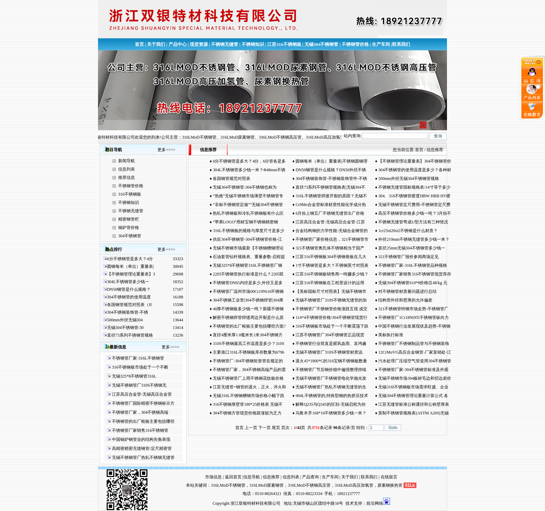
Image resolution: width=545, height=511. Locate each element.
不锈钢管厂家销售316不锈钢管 (140, 430)
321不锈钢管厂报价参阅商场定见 (408, 256)
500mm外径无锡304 (125, 320)
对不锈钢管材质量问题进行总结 (407, 291)
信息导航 (251, 477)
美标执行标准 (390, 334)
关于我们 (156, 44)
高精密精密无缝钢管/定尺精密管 (141, 448)
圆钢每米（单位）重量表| (130, 266)
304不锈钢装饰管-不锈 (127, 312)
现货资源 (199, 44)
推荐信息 (126, 177)
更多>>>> (166, 149)
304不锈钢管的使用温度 (129, 297)
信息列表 (126, 169)
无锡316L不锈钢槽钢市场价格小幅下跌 (248, 395)
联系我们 (401, 44)
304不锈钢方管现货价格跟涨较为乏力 (247, 413)
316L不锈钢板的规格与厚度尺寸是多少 (248, 230)
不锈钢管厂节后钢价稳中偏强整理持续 (330, 369)
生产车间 (381, 44)
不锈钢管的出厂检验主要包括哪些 (143, 421)
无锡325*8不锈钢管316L (134, 376)
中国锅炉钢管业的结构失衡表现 (141, 439)
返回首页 (233, 477)
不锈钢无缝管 (224, 44)
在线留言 (389, 477)
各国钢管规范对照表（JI (129, 304)
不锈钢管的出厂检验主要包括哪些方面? (249, 326)
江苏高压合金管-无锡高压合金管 (142, 394)
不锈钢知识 (253, 44)
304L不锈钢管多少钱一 (128, 281)
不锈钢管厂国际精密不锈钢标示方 (143, 403)
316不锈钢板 (129, 194)
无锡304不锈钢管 (321, 44)
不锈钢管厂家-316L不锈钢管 (138, 358)
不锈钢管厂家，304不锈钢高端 (140, 412)
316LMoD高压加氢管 (354, 485)
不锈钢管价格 (355, 44)
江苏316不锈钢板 (284, 44)
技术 (349, 503)
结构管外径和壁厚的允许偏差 (405, 300)
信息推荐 (271, 477)
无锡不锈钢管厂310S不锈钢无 (139, 385)
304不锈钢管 (129, 235)
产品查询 (310, 477)
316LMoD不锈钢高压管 (309, 485)
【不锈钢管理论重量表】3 (131, 274)
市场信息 (213, 477)
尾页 (276, 427)
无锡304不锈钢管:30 (125, 327)
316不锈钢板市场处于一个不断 (140, 367)
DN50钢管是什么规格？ (129, 289)
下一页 (264, 427)
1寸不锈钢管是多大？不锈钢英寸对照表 (331, 265)
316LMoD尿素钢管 (267, 485)
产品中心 (178, 44)
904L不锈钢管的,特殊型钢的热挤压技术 (331, 395)
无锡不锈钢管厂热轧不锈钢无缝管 (143, 457)
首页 (139, 44)
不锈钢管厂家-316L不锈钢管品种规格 (412, 265)
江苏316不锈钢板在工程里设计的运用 (329, 282)
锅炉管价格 (128, 227)
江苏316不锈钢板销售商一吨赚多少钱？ (331, 274)
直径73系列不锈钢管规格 (130, 335)
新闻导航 (126, 160)
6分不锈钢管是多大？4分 (130, 258)
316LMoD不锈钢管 (228, 485)
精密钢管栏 (128, 219)
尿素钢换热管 (389, 485)
